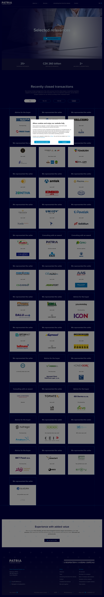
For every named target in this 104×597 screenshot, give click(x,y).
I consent (64, 142)
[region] (52, 132)
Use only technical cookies (42, 142)
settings (51, 136)
